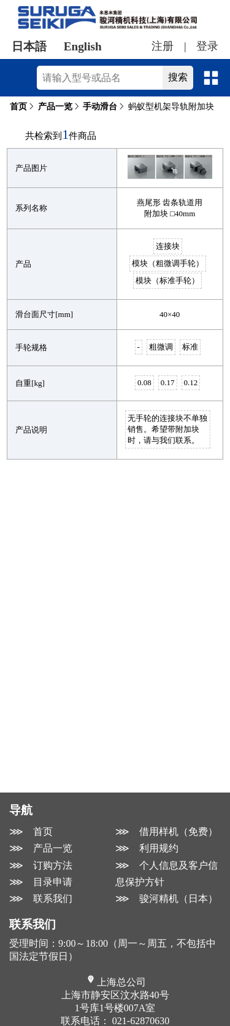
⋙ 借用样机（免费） (166, 831)
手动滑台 (100, 106)
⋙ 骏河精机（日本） (166, 898)
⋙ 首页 (31, 831)
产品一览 (55, 106)
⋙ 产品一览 (40, 848)
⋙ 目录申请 (40, 882)
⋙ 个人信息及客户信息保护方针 (166, 873)
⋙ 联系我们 (40, 898)
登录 (207, 46)
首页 (18, 106)
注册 (162, 46)
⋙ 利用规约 (146, 848)
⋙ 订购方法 (40, 865)
